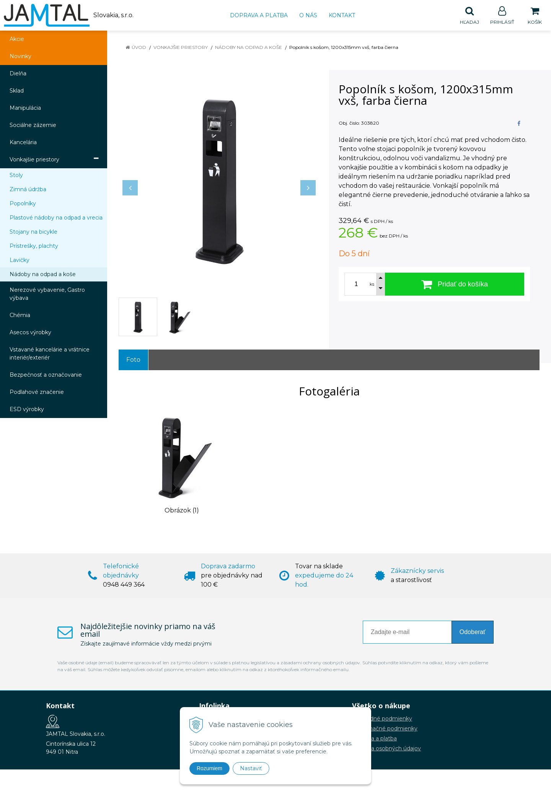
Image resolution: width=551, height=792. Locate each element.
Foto (133, 360)
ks (372, 284)
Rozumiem (209, 768)
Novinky (20, 56)
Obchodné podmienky (382, 719)
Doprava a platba (259, 15)
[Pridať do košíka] (454, 284)
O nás (308, 15)
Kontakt (342, 15)
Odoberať (473, 632)
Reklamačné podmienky (384, 728)
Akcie (17, 39)
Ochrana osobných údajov (386, 748)
